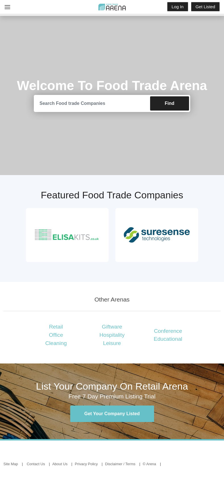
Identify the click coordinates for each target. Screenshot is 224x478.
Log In (178, 6)
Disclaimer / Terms (120, 464)
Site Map (10, 464)
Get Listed (205, 6)
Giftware (112, 327)
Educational (168, 339)
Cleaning (56, 343)
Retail (56, 327)
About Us (59, 464)
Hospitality (112, 335)
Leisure (112, 343)
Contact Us (36, 464)
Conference (168, 331)
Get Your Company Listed (112, 413)
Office (56, 335)
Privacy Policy (86, 464)
